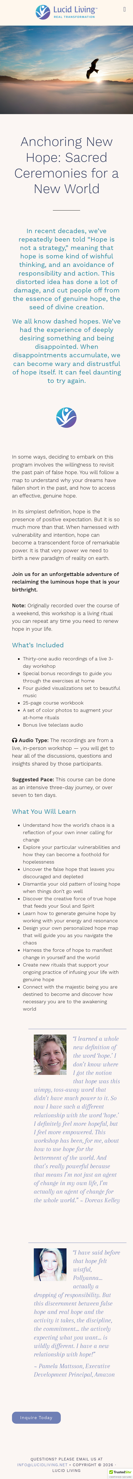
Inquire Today (36, 1417)
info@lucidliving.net (42, 1465)
